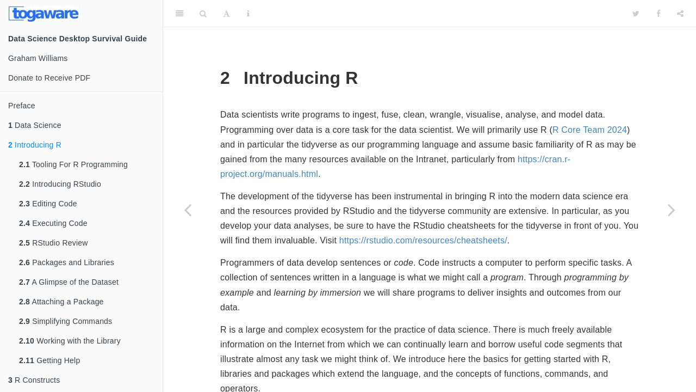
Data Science (34, 125)
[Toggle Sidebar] (179, 13)
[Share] (680, 13)
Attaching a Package (61, 301)
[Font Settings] (226, 13)
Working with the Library (70, 340)
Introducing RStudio (60, 184)
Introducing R (34, 144)
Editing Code (48, 203)
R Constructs (34, 380)
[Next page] (671, 209)
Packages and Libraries (66, 262)
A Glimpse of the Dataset (69, 282)
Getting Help (49, 360)
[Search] (203, 13)
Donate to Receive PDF (49, 78)
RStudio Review (53, 242)
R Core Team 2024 (589, 129)
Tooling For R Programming (73, 164)
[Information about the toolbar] (248, 13)
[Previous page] (187, 209)
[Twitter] (636, 13)
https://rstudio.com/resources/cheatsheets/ (423, 240)
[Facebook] (658, 13)
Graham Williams (38, 58)
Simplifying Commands (65, 321)
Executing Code (53, 223)
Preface (21, 105)
